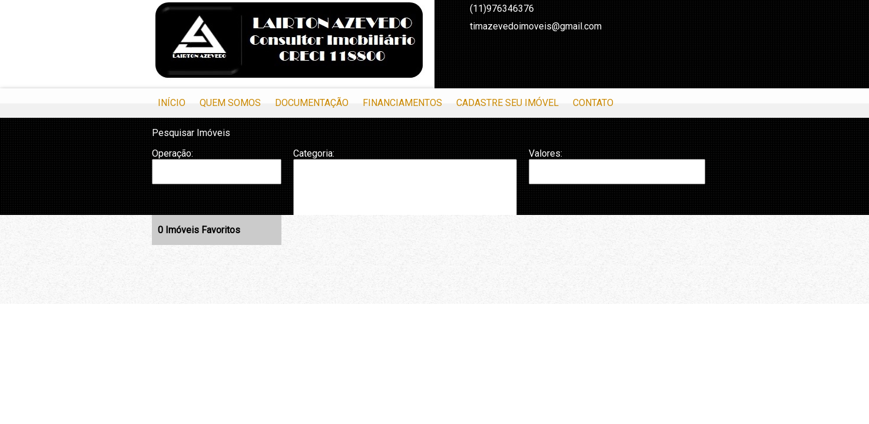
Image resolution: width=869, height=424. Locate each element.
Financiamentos (402, 102)
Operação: (172, 153)
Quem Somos (230, 102)
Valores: (545, 153)
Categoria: (313, 153)
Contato (593, 102)
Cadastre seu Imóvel (507, 102)
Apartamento (405, 171)
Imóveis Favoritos (199, 230)
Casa (405, 195)
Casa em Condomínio (405, 207)
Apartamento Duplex (405, 183)
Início (171, 102)
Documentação (312, 102)
